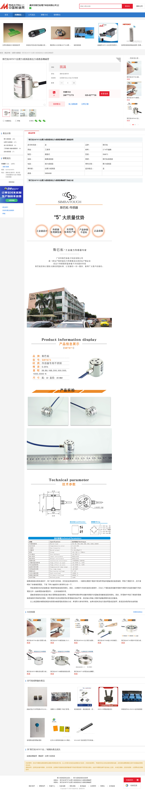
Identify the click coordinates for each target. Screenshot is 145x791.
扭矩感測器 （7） (9, 151)
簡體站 (102, 786)
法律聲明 (93, 786)
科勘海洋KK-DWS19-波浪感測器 (131, 709)
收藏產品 (7, 121)
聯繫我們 (42, 786)
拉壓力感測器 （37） (10, 142)
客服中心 (52, 786)
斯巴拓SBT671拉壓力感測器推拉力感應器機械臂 (75, 780)
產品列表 (7, 53)
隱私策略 (73, 786)
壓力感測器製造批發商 (80, 778)
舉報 (17, 121)
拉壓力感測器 (16, 53)
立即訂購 (85, 104)
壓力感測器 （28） (10, 139)
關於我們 (32, 786)
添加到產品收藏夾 (8, 210)
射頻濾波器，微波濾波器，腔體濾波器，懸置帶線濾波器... (93, 709)
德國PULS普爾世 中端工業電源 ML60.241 (63, 709)
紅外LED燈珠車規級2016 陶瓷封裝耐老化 (63, 740)
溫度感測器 (77, 45)
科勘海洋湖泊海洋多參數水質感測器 (38, 45)
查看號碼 (104, 94)
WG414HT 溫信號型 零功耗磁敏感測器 (86, 740)
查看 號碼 (6, 167)
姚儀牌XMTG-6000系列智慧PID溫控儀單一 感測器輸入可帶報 (117, 45)
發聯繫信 (56, 104)
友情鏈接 (112, 786)
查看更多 (11, 182)
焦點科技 (75, 788)
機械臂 (41, 756)
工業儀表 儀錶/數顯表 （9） (13, 148)
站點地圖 (62, 786)
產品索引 (5, 207)
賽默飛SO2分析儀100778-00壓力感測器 (62, 45)
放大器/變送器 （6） (10, 145)
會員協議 (83, 786)
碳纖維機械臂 (32, 756)
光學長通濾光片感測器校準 (11, 45)
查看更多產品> (138, 612)
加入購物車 (73, 104)
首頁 (1, 53)
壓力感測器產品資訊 (63, 778)
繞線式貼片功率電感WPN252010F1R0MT (40, 709)
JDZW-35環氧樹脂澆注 (105, 709)
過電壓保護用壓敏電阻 (34, 740)
